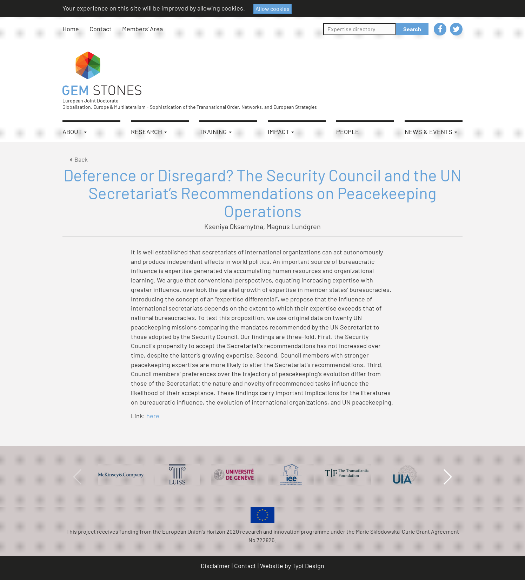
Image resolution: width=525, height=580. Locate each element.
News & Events (431, 131)
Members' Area (142, 29)
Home (70, 29)
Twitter (456, 29)
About (74, 131)
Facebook (440, 29)
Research (149, 131)
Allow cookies (272, 8)
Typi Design (308, 565)
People (347, 131)
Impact (281, 131)
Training (215, 131)
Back (77, 159)
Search (412, 29)
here (152, 416)
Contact (100, 29)
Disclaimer (215, 565)
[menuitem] (75, 29)
